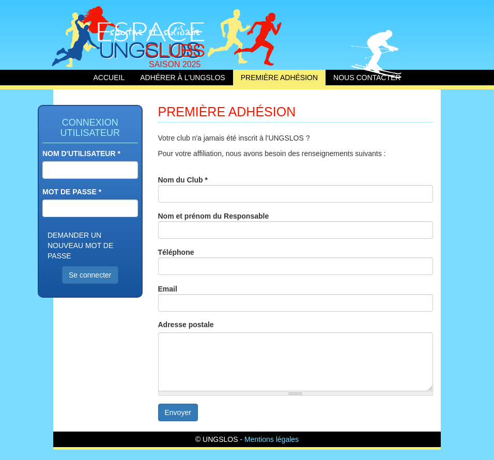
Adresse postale (186, 324)
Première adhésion (279, 77)
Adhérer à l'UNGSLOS (182, 77)
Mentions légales (271, 439)
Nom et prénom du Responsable (213, 216)
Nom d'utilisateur (81, 153)
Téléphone (176, 252)
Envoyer (178, 412)
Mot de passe (71, 192)
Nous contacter (366, 77)
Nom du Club (183, 180)
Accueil (133, 35)
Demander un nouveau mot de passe (80, 245)
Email (167, 289)
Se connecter (90, 275)
